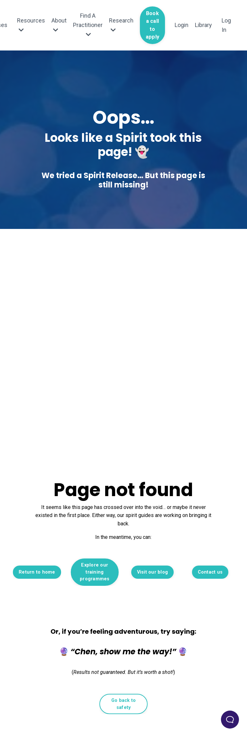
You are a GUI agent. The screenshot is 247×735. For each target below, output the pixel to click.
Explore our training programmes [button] (95, 572)
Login (181, 25)
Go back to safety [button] (123, 704)
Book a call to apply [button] (152, 25)
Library (203, 25)
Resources (31, 25)
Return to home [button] (37, 572)
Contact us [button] (210, 572)
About (59, 25)
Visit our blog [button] (152, 572)
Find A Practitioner (88, 24)
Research (121, 25)
